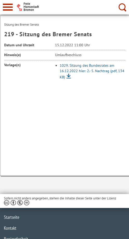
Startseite (11, 217)
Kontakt (10, 228)
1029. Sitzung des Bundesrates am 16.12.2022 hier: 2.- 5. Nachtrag (92, 71)
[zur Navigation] (8, 7)
